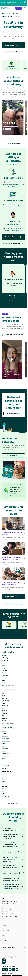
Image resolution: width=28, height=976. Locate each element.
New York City (6, 741)
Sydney (4, 733)
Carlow (4, 721)
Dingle (4, 715)
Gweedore (5, 675)
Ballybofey (5, 658)
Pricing (3, 906)
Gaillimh (4, 698)
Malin (3, 680)
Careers (4, 933)
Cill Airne (4, 718)
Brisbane (4, 743)
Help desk (4, 911)
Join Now (18, 8)
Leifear (4, 678)
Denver (4, 758)
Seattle (4, 751)
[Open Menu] (24, 8)
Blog (3, 935)
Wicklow (4, 710)
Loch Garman (6, 700)
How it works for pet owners (9, 901)
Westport (4, 713)
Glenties (4, 670)
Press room (5, 938)
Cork (3, 695)
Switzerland (5, 796)
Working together (6, 943)
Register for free (13, 45)
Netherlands (5, 789)
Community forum (7, 928)
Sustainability (5, 930)
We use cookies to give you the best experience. (11, 3)
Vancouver (5, 748)
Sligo (3, 703)
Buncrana (4, 663)
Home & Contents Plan (8, 914)
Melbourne (5, 736)
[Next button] (16, 139)
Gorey (3, 673)
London (4, 731)
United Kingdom (6, 771)
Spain (3, 781)
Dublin (4, 693)
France (4, 784)
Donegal (4, 655)
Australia (4, 774)
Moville (4, 683)
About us (4, 925)
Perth (3, 746)
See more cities (7, 761)
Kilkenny (4, 708)
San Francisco (6, 753)
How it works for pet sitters (9, 904)
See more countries (8, 799)
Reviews (4, 919)
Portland (4, 756)
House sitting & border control (10, 916)
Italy (3, 791)
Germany (4, 779)
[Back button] (11, 139)
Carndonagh (5, 660)
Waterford (5, 705)
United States (6, 769)
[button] (12, 359)
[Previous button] (4, 383)
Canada (4, 776)
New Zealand (5, 786)
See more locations (8, 685)
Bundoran (4, 665)
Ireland (4, 794)
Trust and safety (6, 909)
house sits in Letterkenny (16, 52)
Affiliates (4, 940)
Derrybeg (4, 668)
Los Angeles (5, 738)
